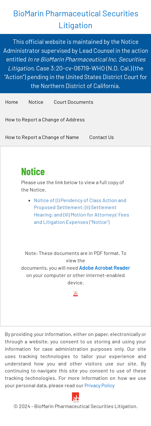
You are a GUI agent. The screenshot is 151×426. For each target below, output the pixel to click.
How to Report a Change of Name (42, 137)
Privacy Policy (99, 385)
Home (11, 102)
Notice (36, 102)
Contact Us (101, 137)
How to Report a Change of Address (45, 119)
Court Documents (73, 102)
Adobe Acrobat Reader (104, 268)
